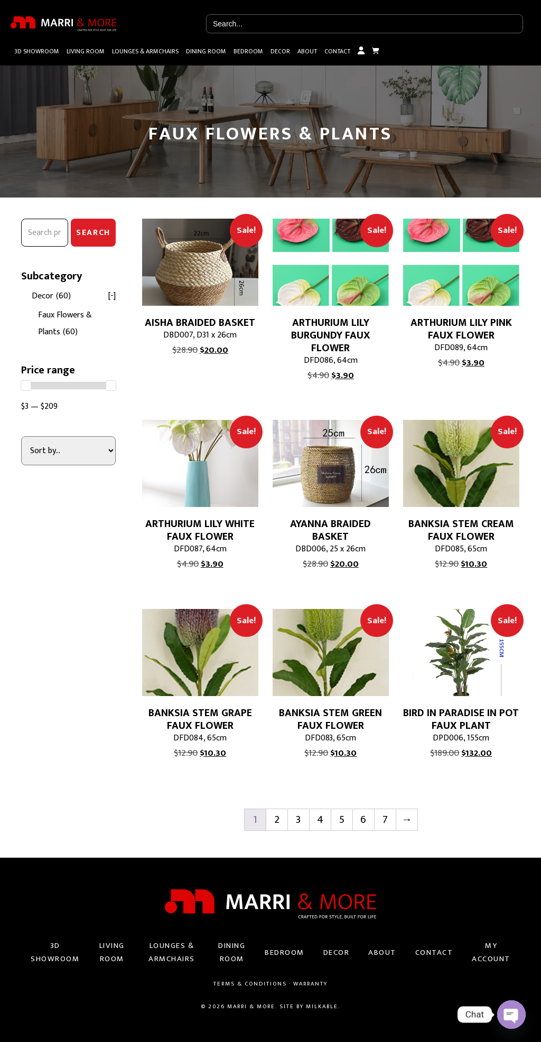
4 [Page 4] (320, 820)
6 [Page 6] (363, 820)
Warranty (310, 984)
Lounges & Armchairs (145, 51)
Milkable (322, 1006)
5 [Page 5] (341, 820)
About (307, 51)
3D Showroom (36, 51)
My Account (361, 51)
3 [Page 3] (298, 820)
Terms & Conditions (250, 984)
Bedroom (248, 51)
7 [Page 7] (385, 820)
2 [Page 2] (276, 820)
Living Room (86, 51)
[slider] (26, 385)
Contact (337, 51)
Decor (280, 51)
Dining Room (206, 51)
